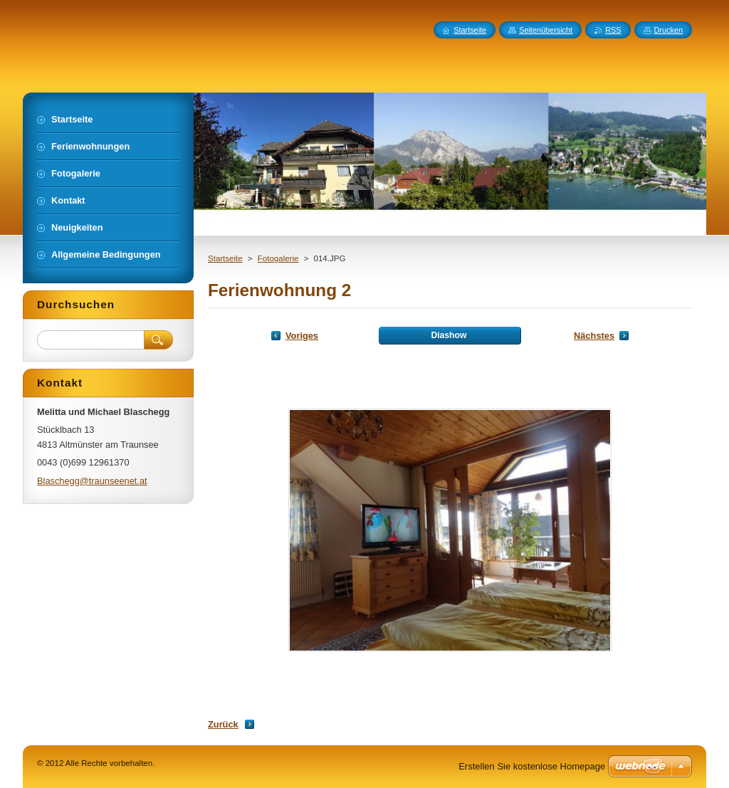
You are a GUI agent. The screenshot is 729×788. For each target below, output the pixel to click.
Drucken (668, 30)
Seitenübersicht (545, 30)
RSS (613, 30)
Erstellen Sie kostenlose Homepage (531, 766)
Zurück (223, 724)
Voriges (301, 335)
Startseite (225, 258)
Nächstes (594, 335)
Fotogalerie (278, 258)
